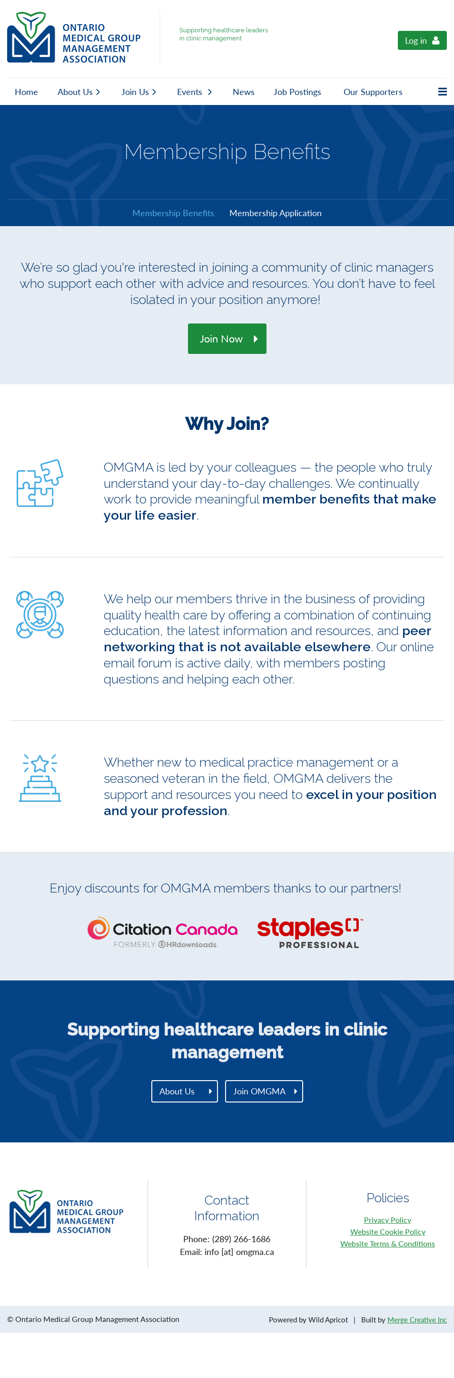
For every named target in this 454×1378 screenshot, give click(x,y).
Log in (416, 40)
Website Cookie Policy (387, 1231)
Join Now (221, 338)
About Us (177, 1091)
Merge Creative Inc (417, 1319)
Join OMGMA (259, 1091)
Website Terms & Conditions (387, 1243)
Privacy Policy (387, 1219)
